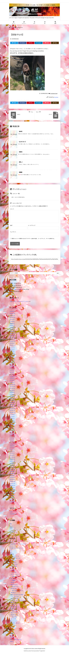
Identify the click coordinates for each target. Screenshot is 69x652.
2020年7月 (12, 440)
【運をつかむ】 (13, 299)
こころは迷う (14, 560)
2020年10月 (12, 434)
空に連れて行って (15, 604)
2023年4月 (12, 374)
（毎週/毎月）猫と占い (15, 620)
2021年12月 (12, 406)
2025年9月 (12, 317)
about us (12, 539)
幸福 (13, 566)
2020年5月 (12, 444)
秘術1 (11, 547)
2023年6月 (12, 370)
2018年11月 (12, 481)
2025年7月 (12, 321)
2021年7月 (12, 416)
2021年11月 (12, 408)
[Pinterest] (30, 43)
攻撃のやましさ (16, 574)
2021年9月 (12, 412)
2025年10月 (12, 315)
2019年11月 (12, 457)
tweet (11, 509)
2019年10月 (12, 459)
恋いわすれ (13, 576)
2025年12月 (12, 311)
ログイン (12, 523)
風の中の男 (13, 616)
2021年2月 (12, 426)
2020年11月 (12, 432)
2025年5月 (12, 325)
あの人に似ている (15, 554)
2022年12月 (12, 382)
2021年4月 (12, 422)
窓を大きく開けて (15, 610)
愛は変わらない (14, 582)
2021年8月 (12, 414)
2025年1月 (12, 333)
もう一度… (14, 570)
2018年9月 (12, 485)
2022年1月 (12, 404)
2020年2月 (12, 451)
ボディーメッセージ (15, 572)
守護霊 (13, 578)
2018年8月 (12, 487)
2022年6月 (12, 394)
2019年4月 (12, 471)
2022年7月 (12, 392)
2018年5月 (12, 493)
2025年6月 (12, 323)
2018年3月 (12, 497)
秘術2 (11, 549)
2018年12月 (12, 479)
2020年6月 (12, 442)
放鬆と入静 (14, 608)
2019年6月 (12, 467)
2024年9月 (12, 341)
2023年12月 (12, 357)
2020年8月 (12, 438)
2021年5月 (12, 420)
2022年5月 (12, 396)
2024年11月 (12, 337)
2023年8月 (12, 365)
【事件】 (12, 289)
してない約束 (14, 564)
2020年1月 (12, 453)
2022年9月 (12, 388)
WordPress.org (13, 529)
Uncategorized (19, 27)
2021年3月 (12, 424)
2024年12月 (12, 335)
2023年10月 (12, 361)
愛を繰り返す (14, 586)
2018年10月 (12, 483)
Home (11, 27)
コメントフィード (14, 527)
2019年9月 (12, 461)
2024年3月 (12, 351)
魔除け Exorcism (13, 618)
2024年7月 (12, 345)
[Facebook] (22, 43)
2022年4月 (12, 398)
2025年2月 (12, 331)
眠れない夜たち (14, 600)
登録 (11, 521)
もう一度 (13, 568)
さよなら (14, 558)
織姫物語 (12, 551)
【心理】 (12, 283)
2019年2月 (12, 475)
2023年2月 (12, 378)
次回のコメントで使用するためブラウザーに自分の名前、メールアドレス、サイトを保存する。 (33, 236)
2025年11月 (12, 313)
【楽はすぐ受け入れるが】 (16, 287)
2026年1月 (12, 309)
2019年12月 (12, 455)
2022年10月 (12, 386)
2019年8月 (12, 463)
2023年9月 (12, 363)
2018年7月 (12, 489)
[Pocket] (47, 43)
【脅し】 (20, 162)
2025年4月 (12, 327)
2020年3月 (12, 449)
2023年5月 (12, 372)
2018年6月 (12, 491)
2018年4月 (12, 495)
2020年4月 (12, 446)
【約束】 (20, 131)
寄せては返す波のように (17, 588)
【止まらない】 (22, 141)
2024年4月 (12, 349)
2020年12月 (12, 430)
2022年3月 (12, 400)
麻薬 (13, 602)
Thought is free (42, 648)
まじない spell (13, 543)
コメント (12, 209)
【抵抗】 (20, 152)
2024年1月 (12, 355)
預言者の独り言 (14, 612)
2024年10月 (12, 339)
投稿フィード (13, 525)
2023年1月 (12, 380)
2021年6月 (12, 418)
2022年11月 (12, 384)
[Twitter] (14, 43)
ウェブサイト (13, 229)
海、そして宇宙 (14, 596)
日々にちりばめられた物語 (17, 592)
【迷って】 (12, 285)
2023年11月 (12, 359)
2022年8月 (12, 390)
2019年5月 (12, 469)
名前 (11, 223)
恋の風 (12, 580)
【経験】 (20, 172)
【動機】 (12, 281)
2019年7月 (12, 465)
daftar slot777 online (23, 299)
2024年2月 (12, 353)
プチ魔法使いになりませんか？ (17, 545)
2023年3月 (12, 376)
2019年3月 (12, 473)
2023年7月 (12, 368)
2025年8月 (12, 319)
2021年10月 (12, 410)
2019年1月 (12, 477)
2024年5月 (12, 347)
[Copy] (55, 43)
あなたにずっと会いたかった (18, 598)
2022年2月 (12, 402)
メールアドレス (32, 223)
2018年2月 (12, 499)
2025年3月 (12, 329)
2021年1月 (12, 428)
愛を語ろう (13, 590)
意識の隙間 (14, 614)
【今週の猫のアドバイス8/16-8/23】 (18, 541)
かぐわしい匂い (15, 594)
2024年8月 (12, 343)
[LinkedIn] (39, 43)
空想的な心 (13, 606)
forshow (56, 97)
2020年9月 (12, 436)
